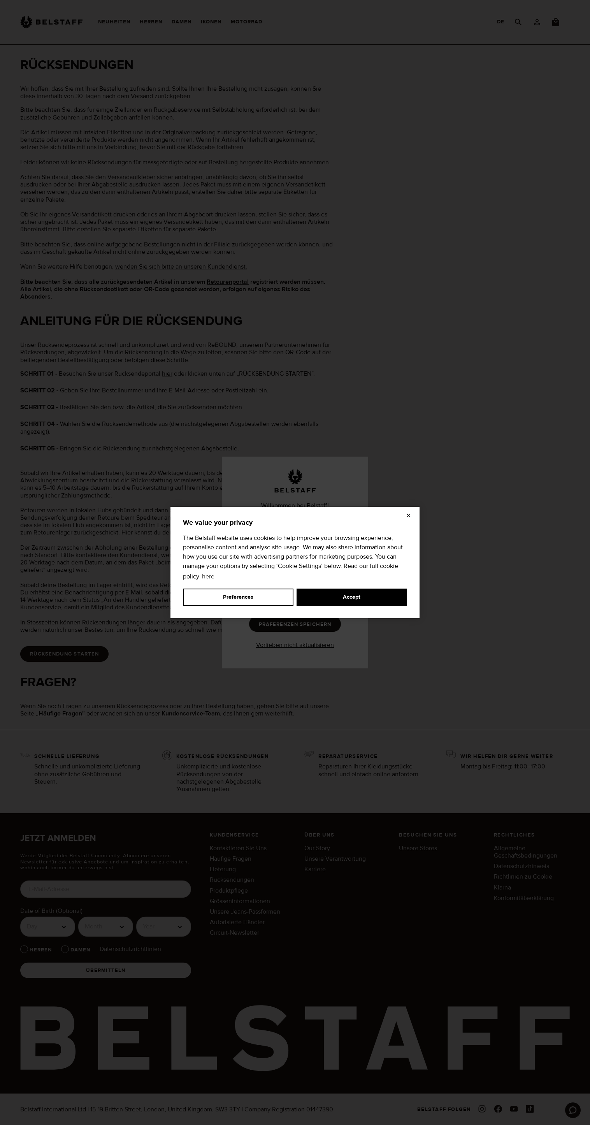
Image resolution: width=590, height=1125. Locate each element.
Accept (351, 597)
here (208, 576)
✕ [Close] (408, 516)
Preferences (238, 597)
